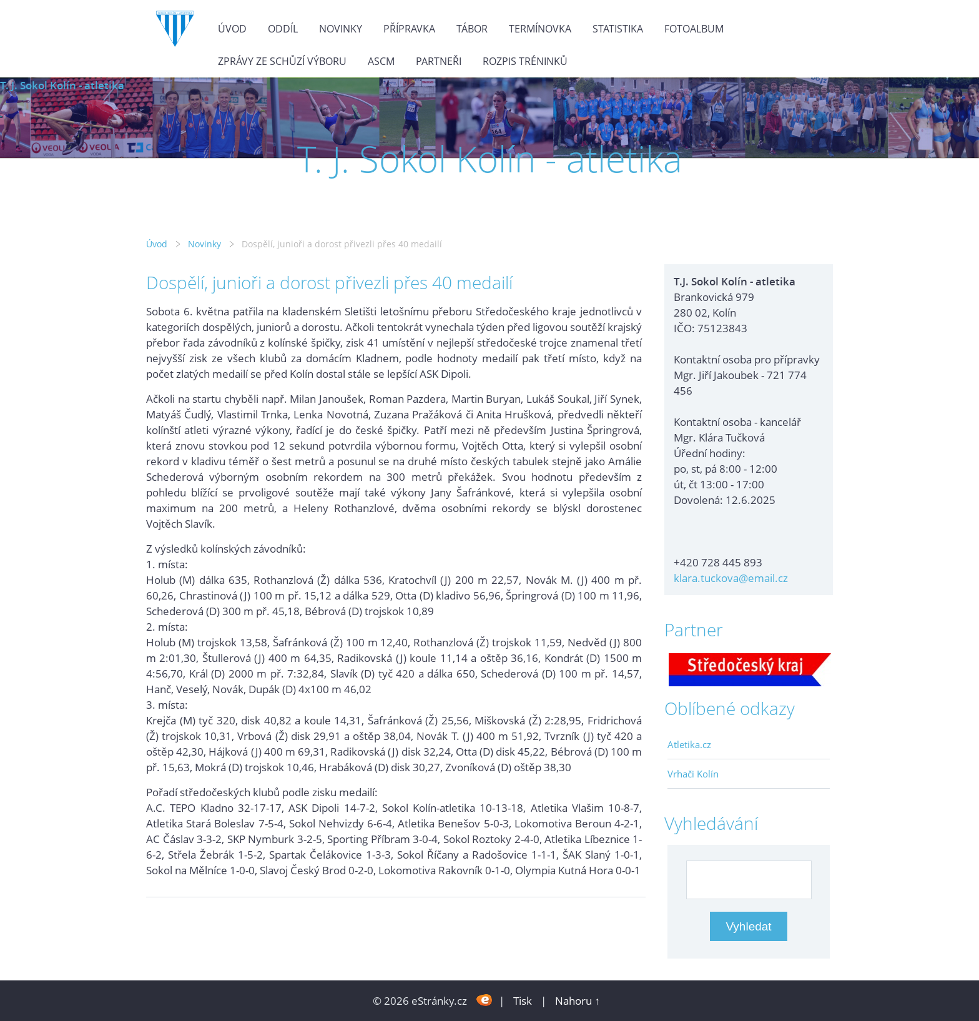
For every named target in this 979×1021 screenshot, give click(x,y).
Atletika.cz (689, 744)
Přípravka (409, 29)
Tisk (522, 1001)
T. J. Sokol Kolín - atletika (62, 85)
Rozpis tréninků (525, 61)
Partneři (438, 61)
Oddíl (283, 29)
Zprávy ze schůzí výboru (282, 61)
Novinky (340, 29)
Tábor (472, 29)
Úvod (232, 29)
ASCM (381, 61)
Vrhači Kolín (693, 773)
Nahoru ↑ (577, 1001)
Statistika (618, 29)
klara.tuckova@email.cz (731, 578)
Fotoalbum (694, 29)
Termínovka (540, 29)
